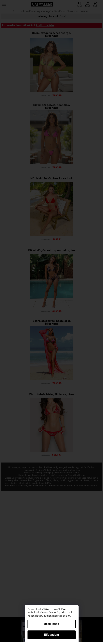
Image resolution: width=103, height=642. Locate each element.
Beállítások (51, 623)
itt (68, 616)
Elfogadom (51, 634)
